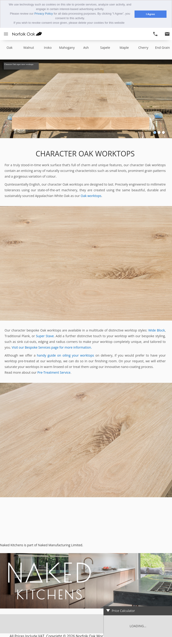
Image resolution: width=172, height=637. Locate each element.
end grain (162, 47)
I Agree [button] (150, 14)
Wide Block (156, 330)
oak (10, 47)
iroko (48, 47)
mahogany (67, 47)
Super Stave (45, 336)
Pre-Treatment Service (53, 372)
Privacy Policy (43, 13)
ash (86, 47)
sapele (105, 47)
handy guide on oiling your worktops (65, 355)
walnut (28, 47)
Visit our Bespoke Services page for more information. (52, 347)
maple (124, 47)
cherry (143, 47)
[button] (126, 23)
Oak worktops (91, 195)
